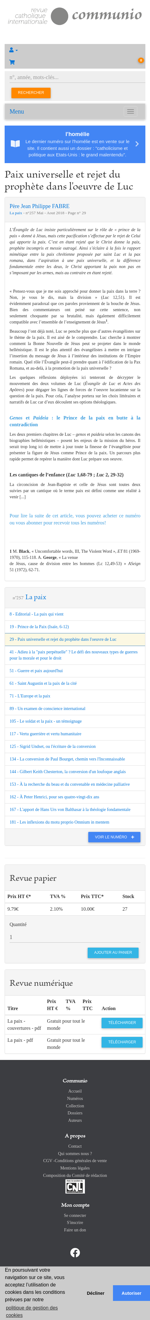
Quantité (18, 924)
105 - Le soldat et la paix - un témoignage (46, 721)
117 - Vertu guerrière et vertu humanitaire (45, 734)
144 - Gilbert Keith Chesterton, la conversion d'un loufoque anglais (68, 771)
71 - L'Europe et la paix (30, 696)
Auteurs (75, 1120)
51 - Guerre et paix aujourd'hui (36, 670)
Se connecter (75, 1215)
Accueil (75, 1091)
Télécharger (122, 1023)
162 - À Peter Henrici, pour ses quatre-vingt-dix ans (54, 797)
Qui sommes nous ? (75, 1153)
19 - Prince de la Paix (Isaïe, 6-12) (39, 626)
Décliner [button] (96, 1293)
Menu (17, 111)
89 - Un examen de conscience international (47, 708)
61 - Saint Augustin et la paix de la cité (43, 683)
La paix (16, 213)
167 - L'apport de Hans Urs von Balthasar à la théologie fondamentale (70, 809)
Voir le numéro (116, 837)
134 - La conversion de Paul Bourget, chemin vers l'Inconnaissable (67, 759)
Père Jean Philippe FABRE (39, 206)
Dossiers (75, 1113)
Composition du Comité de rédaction (75, 1175)
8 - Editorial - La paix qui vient (37, 614)
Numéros (75, 1098)
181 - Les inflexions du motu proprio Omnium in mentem (59, 822)
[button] (75, 50)
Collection (75, 1106)
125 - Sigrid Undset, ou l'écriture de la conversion (53, 746)
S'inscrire (75, 1222)
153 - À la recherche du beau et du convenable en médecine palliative (70, 784)
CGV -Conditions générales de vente (75, 1160)
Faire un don (75, 1230)
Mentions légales (75, 1168)
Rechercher (31, 92)
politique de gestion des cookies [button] (32, 1311)
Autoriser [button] (131, 1293)
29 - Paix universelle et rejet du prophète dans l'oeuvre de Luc (63, 639)
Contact (75, 1146)
